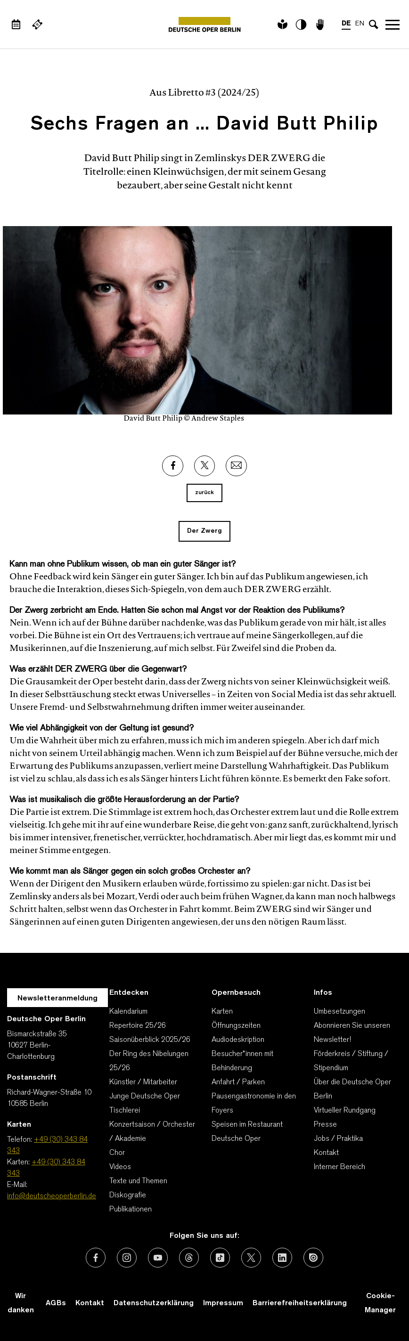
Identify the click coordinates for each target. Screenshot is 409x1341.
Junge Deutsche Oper (144, 1096)
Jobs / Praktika (338, 1139)
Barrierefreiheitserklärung (300, 1303)
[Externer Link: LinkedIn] (282, 1257)
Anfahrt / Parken (238, 1082)
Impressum (223, 1303)
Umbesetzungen (339, 1012)
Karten (222, 1012)
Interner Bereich (339, 1167)
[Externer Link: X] (204, 465)
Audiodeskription (238, 1040)
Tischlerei (124, 1110)
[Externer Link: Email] (236, 465)
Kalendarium (128, 1012)
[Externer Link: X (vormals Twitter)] (251, 1257)
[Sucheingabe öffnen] (374, 24)
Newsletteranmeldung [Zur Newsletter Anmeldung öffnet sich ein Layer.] (57, 998)
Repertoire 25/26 (137, 1026)
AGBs (56, 1303)
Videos (120, 1167)
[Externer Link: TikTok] (220, 1257)
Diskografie (127, 1195)
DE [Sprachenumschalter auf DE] (346, 23)
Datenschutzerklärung (154, 1303)
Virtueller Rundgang (345, 1110)
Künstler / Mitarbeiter (143, 1082)
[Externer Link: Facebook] (172, 465)
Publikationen (130, 1209)
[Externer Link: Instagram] (126, 1257)
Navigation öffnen (392, 24)
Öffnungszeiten (236, 1026)
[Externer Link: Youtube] (157, 1257)
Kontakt (326, 1153)
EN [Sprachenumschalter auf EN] (359, 23)
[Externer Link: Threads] (189, 1257)
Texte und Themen (138, 1181)
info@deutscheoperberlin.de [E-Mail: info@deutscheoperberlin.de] (51, 1196)
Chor (117, 1153)
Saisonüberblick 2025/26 (149, 1040)
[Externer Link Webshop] (37, 24)
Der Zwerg (204, 531)
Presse (325, 1125)
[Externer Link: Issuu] (313, 1257)
